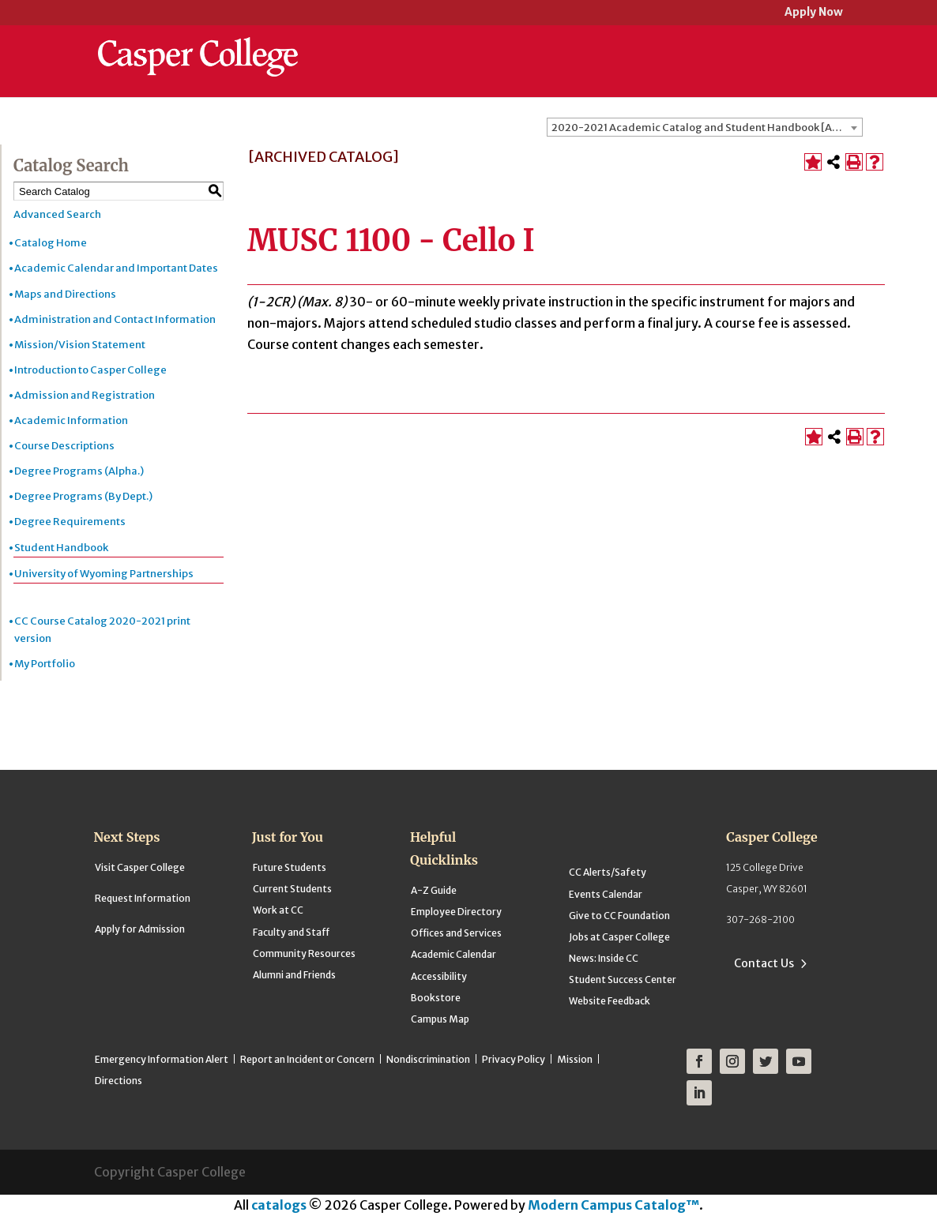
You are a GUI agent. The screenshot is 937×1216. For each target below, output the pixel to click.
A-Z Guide (434, 890)
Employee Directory (456, 912)
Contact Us (764, 963)
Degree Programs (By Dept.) (83, 496)
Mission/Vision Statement (79, 344)
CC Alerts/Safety (607, 872)
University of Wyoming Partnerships (104, 573)
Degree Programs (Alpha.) (79, 471)
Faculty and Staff (291, 932)
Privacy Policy (513, 1059)
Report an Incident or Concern (307, 1059)
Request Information (142, 898)
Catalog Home (50, 243)
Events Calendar (605, 894)
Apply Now (814, 13)
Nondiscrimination (428, 1059)
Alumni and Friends (294, 975)
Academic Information (71, 420)
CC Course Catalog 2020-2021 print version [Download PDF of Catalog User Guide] (102, 629)
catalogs (279, 1205)
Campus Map (440, 1019)
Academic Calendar (453, 954)
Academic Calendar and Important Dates (116, 268)
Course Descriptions (64, 445)
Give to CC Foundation (619, 915)
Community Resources (304, 953)
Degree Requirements (70, 521)
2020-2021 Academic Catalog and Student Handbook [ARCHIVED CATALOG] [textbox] (706, 127)
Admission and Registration (84, 395)
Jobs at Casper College (619, 937)
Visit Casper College (140, 867)
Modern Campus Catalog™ (613, 1205)
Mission (575, 1059)
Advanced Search (57, 214)
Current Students (292, 889)
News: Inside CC (603, 958)
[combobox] (705, 127)
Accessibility (439, 976)
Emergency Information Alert (161, 1059)
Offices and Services (456, 933)
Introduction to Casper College (90, 370)
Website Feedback (609, 1001)
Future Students (289, 867)
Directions (118, 1081)
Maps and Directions (65, 294)
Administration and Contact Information (115, 319)
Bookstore (436, 998)
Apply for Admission (140, 929)
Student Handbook (61, 547)
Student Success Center (622, 979)
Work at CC (278, 910)
